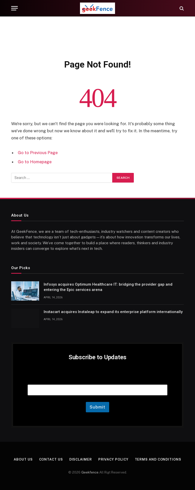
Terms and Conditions (158, 459)
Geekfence (90, 472)
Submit (97, 407)
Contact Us (51, 459)
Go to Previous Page (38, 152)
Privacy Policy (113, 459)
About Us (23, 459)
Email (97, 378)
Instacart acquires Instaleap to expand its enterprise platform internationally (113, 311)
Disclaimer (80, 459)
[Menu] (14, 8)
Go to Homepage (35, 161)
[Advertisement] (97, 36)
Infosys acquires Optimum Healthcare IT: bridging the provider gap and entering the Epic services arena (108, 287)
